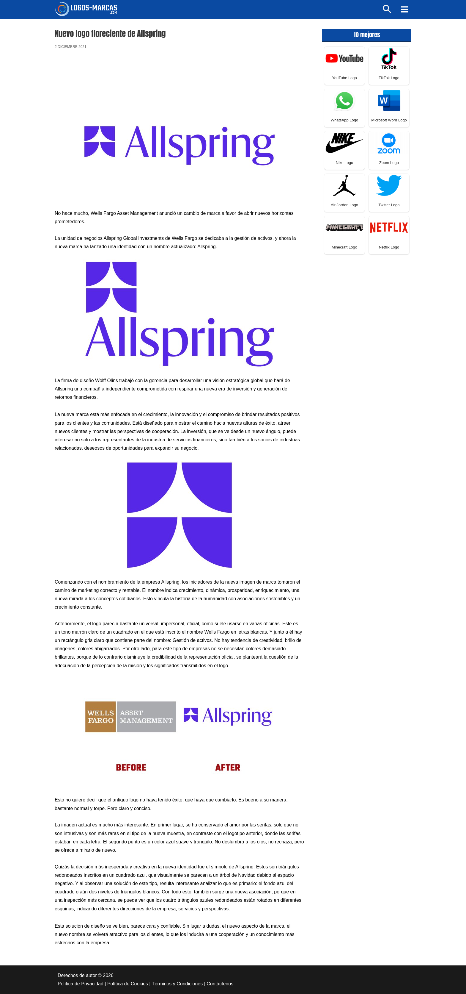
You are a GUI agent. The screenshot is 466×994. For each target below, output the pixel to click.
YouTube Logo (344, 78)
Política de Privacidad (80, 983)
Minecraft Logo (344, 247)
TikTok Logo (389, 78)
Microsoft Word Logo (389, 120)
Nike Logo (344, 162)
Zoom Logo (389, 162)
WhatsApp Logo (344, 120)
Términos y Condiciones (177, 983)
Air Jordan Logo (344, 205)
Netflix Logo (389, 247)
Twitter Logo (389, 205)
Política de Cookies (127, 983)
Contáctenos (220, 983)
